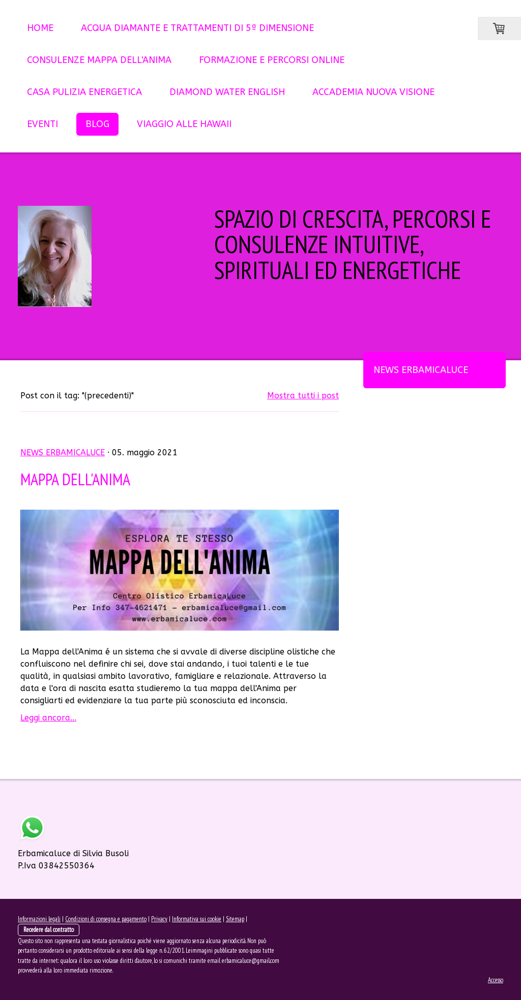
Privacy (159, 919)
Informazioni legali (39, 919)
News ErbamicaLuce (420, 370)
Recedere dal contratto (48, 929)
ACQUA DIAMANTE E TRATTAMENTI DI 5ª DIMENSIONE (197, 28)
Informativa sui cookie (196, 919)
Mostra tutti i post (303, 395)
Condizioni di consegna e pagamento (106, 919)
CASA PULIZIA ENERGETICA (84, 92)
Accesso (495, 980)
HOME (40, 28)
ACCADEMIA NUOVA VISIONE (373, 92)
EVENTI (42, 124)
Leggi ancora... (48, 718)
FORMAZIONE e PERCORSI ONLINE (271, 60)
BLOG (97, 124)
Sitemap (235, 919)
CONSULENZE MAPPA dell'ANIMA (99, 60)
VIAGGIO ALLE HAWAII (184, 124)
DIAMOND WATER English (227, 92)
